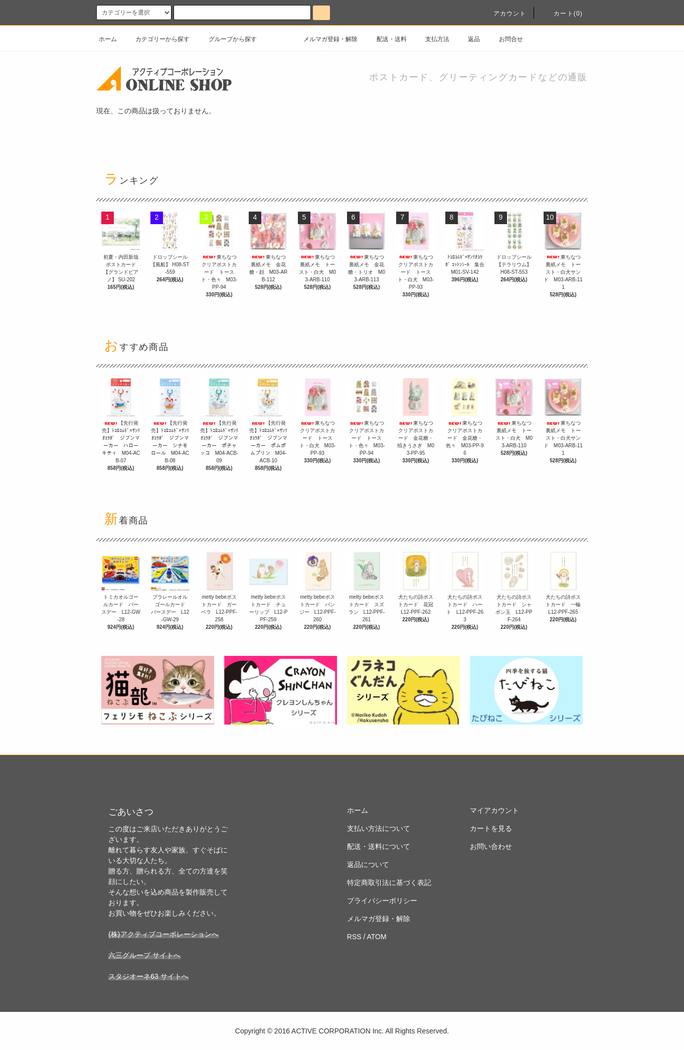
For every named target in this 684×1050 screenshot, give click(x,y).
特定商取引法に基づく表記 (389, 883)
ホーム (108, 39)
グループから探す (227, 39)
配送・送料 (386, 39)
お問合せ (505, 39)
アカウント (504, 13)
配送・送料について (378, 846)
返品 (468, 39)
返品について (368, 864)
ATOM (377, 937)
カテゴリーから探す (156, 39)
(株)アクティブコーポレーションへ (163, 934)
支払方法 (431, 39)
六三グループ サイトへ (144, 955)
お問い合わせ (491, 846)
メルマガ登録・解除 (324, 39)
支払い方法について (378, 828)
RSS (354, 937)
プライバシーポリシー (382, 901)
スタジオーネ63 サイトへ (148, 976)
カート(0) (562, 13)
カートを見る (491, 828)
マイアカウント (494, 810)
